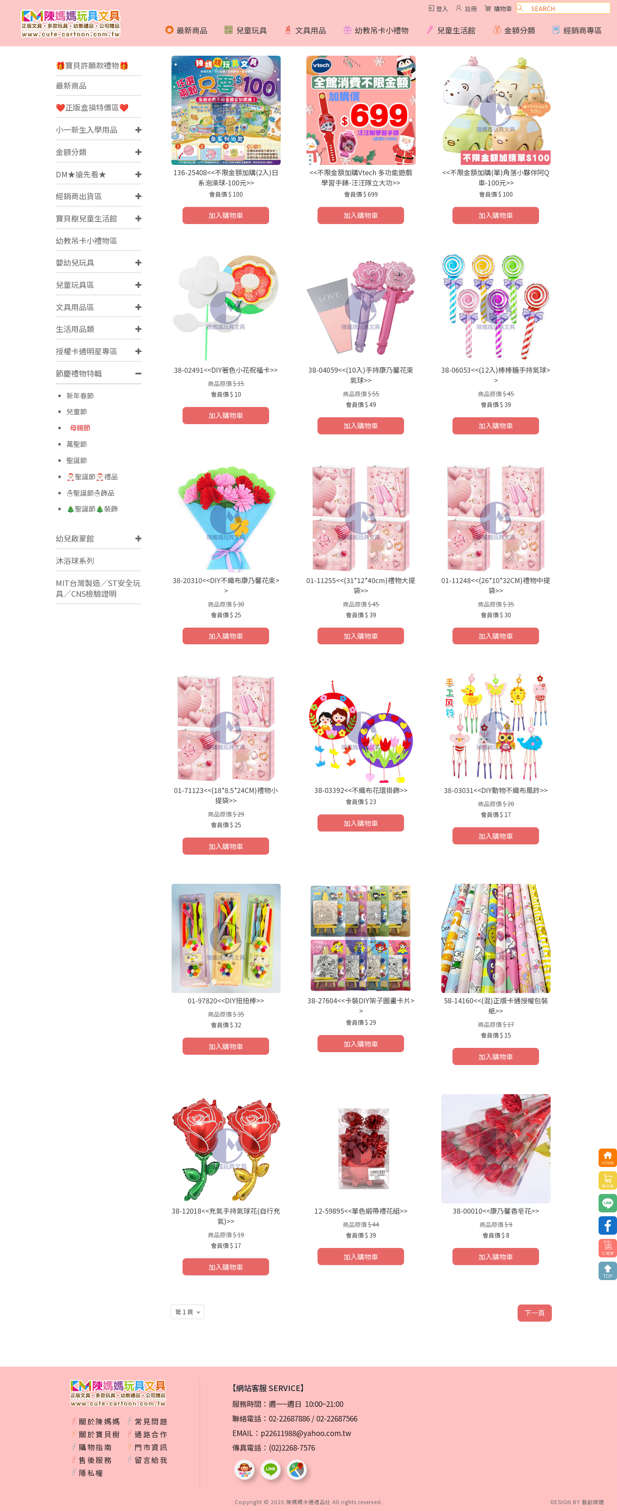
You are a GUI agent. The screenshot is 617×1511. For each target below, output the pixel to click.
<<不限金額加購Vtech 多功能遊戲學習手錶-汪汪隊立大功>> (360, 177)
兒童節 (76, 411)
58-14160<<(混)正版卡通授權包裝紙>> (496, 1005)
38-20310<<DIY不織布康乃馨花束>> (226, 585)
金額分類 (71, 151)
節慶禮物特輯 (79, 373)
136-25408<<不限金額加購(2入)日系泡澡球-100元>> (226, 177)
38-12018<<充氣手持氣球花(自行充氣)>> (226, 1216)
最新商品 (71, 85)
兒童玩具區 (75, 284)
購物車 (503, 8)
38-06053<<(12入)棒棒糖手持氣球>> (495, 375)
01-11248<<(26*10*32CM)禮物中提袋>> (495, 585)
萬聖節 (76, 444)
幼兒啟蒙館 (75, 538)
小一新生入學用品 (86, 129)
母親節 (80, 428)
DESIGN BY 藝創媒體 (577, 1501)
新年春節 (80, 396)
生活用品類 (75, 328)
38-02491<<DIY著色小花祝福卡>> (226, 370)
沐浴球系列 (75, 560)
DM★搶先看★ (81, 174)
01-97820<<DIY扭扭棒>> (226, 1000)
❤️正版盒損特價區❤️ (92, 107)
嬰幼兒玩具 (75, 262)
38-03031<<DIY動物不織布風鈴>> (496, 790)
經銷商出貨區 (79, 195)
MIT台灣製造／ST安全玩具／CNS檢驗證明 (98, 588)
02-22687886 (289, 1418)
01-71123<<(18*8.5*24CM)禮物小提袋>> (226, 795)
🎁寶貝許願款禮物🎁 (92, 65)
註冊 (471, 8)
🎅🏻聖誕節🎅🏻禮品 (92, 477)
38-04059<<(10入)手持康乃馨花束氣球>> (360, 375)
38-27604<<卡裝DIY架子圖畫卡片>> (361, 1005)
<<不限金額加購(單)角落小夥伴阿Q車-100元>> (495, 177)
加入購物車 (226, 215)
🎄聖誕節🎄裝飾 (92, 509)
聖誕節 (76, 460)
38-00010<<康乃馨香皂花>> (496, 1211)
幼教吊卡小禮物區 (86, 240)
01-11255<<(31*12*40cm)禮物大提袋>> (360, 585)
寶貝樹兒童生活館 (86, 218)
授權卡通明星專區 (86, 350)
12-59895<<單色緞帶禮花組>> (360, 1211)
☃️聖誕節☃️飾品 (90, 493)
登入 (442, 8)
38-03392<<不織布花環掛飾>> (360, 790)
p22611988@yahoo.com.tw (306, 1432)
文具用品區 (75, 306)
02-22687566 (336, 1418)
